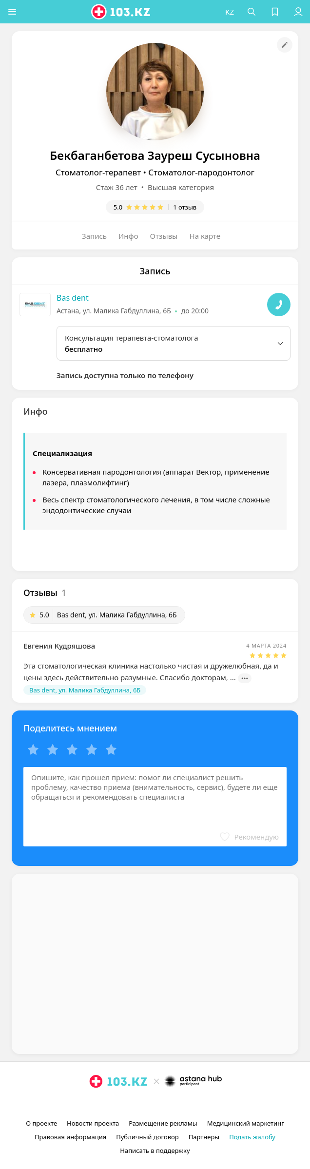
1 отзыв (184, 207)
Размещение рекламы (163, 1123)
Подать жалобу (252, 1136)
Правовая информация (70, 1136)
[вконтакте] (171, 1104)
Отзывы (164, 236)
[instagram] (140, 1104)
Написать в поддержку (155, 1150)
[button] (12, 11)
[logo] (122, 11)
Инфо (128, 236)
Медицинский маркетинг (245, 1123)
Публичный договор (147, 1136)
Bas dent (73, 298)
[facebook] (156, 1104)
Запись (94, 236)
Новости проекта (93, 1123)
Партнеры (204, 1136)
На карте (205, 236)
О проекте (41, 1123)
